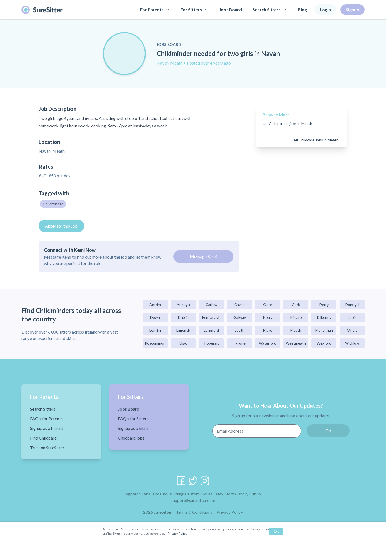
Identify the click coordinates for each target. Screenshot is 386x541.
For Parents (155, 9)
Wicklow (352, 343)
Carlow (211, 304)
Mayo (267, 330)
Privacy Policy (230, 511)
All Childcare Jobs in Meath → (318, 140)
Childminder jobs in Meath (290, 123)
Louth (239, 330)
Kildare (296, 317)
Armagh (183, 304)
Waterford (267, 343)
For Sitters (194, 9)
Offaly (352, 330)
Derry (324, 304)
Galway (239, 317)
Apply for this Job (61, 225)
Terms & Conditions (194, 511)
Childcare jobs (131, 437)
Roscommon (155, 343)
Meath (295, 330)
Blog (302, 9)
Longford (211, 330)
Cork (296, 304)
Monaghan (324, 330)
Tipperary (211, 343)
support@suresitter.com (193, 500)
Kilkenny (324, 317)
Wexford (324, 343)
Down (155, 317)
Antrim (155, 304)
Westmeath (296, 343)
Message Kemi (203, 256)
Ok (276, 531)
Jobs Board (230, 9)
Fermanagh (211, 317)
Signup (352, 9)
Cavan (239, 304)
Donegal (352, 304)
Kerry (267, 317)
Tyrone (239, 343)
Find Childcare (43, 437)
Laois (352, 317)
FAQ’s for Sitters (133, 418)
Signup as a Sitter (133, 428)
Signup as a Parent (46, 428)
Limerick (183, 330)
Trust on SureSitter (47, 447)
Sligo (183, 343)
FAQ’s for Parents (46, 418)
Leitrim (155, 330)
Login (325, 9)
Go (328, 430)
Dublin (183, 317)
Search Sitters (270, 9)
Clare (267, 304)
